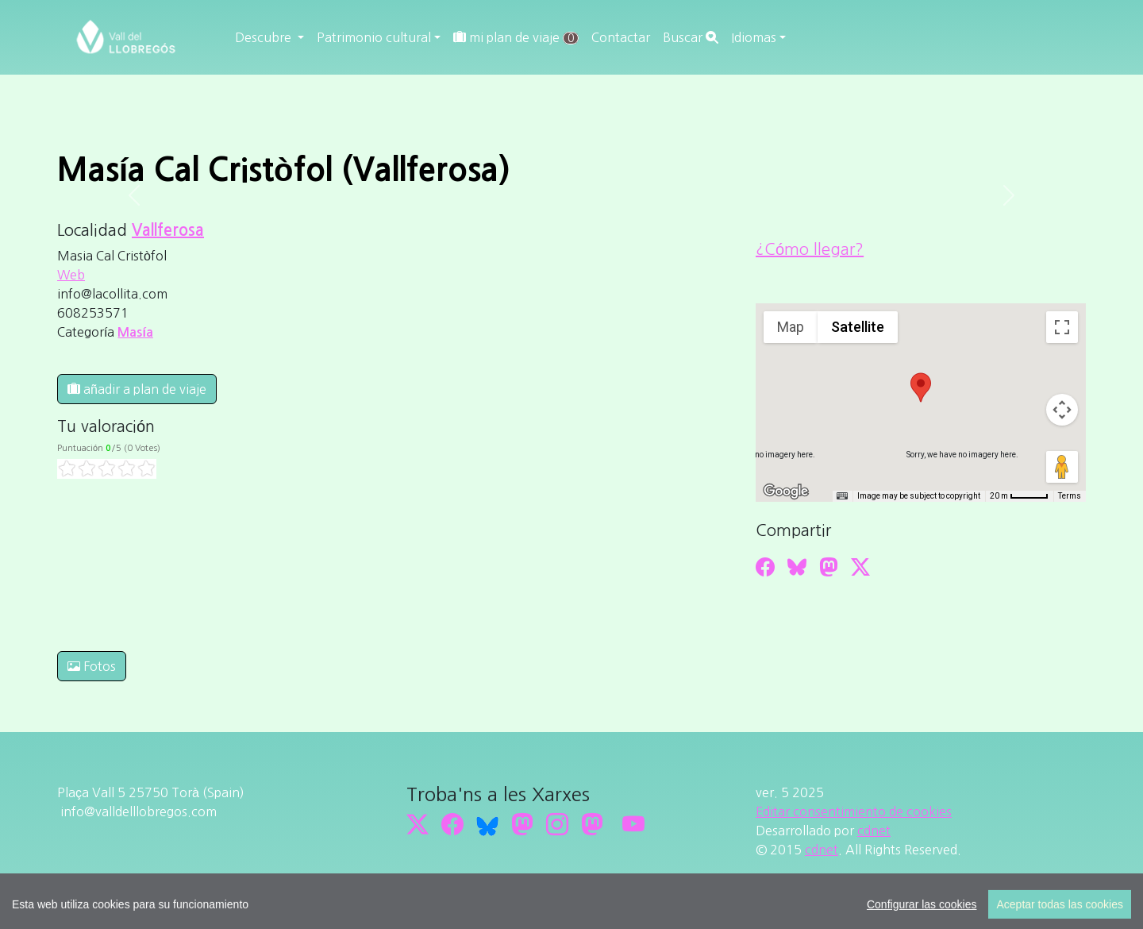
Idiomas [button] (753, 37)
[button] (920, 387)
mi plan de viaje (516, 37)
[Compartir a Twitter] (860, 566)
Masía (134, 332)
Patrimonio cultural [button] (374, 37)
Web (71, 274)
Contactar (620, 37)
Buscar (690, 37)
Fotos (91, 666)
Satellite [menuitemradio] (857, 326)
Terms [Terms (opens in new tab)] (1069, 495)
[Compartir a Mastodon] (828, 566)
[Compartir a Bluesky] (796, 566)
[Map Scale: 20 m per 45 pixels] (1019, 496)
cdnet (874, 830)
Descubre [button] (264, 37)
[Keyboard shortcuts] (842, 496)
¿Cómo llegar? (810, 249)
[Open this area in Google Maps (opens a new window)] (786, 491)
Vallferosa (168, 230)
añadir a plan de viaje (136, 389)
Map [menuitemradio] (790, 326)
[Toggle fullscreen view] (1062, 327)
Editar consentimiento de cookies (854, 811)
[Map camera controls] (1062, 410)
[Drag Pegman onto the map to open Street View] (1062, 467)
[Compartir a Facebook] (765, 566)
